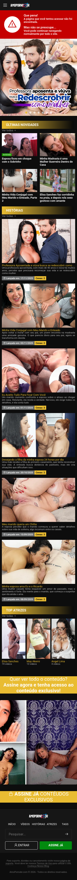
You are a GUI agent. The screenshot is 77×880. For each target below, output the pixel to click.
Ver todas (9, 216)
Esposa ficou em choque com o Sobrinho (16, 160)
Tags (65, 824)
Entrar (21, 845)
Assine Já (55, 845)
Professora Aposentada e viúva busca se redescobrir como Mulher (38, 265)
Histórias (38, 824)
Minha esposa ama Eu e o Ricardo (22, 586)
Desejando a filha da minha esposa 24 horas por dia (33, 459)
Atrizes (52, 824)
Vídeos (25, 824)
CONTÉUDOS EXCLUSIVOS (38, 797)
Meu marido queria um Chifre (19, 524)
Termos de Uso (44, 863)
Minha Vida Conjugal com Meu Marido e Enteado (31, 330)
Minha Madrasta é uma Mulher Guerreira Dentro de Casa (56, 161)
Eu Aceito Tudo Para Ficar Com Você (24, 394)
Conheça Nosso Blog (38, 866)
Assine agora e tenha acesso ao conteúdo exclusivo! (38, 688)
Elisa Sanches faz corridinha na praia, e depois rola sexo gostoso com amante (57, 197)
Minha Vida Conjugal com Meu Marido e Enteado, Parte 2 (19, 197)
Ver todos (9, 130)
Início (12, 824)
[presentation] (7, 77)
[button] (26, 113)
